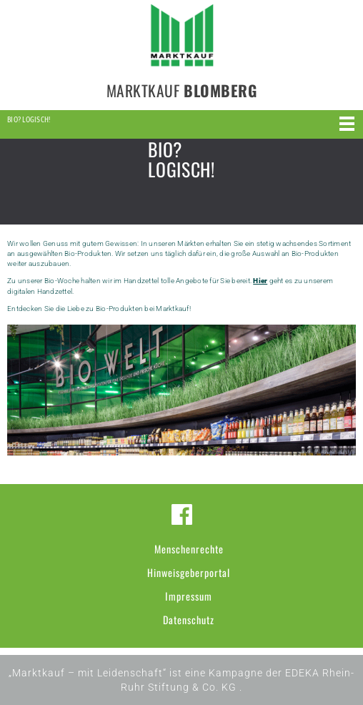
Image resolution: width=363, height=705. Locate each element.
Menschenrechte (189, 548)
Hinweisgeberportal (188, 572)
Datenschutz (188, 619)
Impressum (188, 595)
